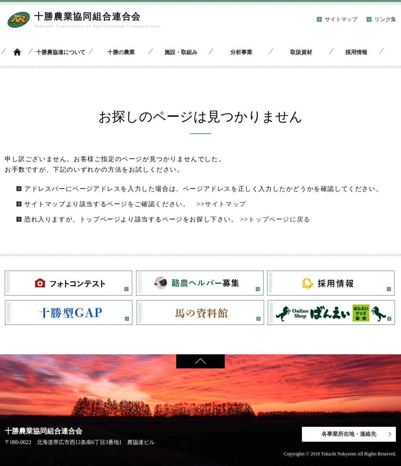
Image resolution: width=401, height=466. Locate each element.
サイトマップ (341, 19)
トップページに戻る (279, 219)
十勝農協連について (60, 52)
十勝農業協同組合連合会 (87, 17)
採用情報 (356, 52)
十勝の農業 (121, 52)
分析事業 (241, 52)
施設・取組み (180, 52)
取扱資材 (301, 52)
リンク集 (385, 19)
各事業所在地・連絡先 (349, 434)
